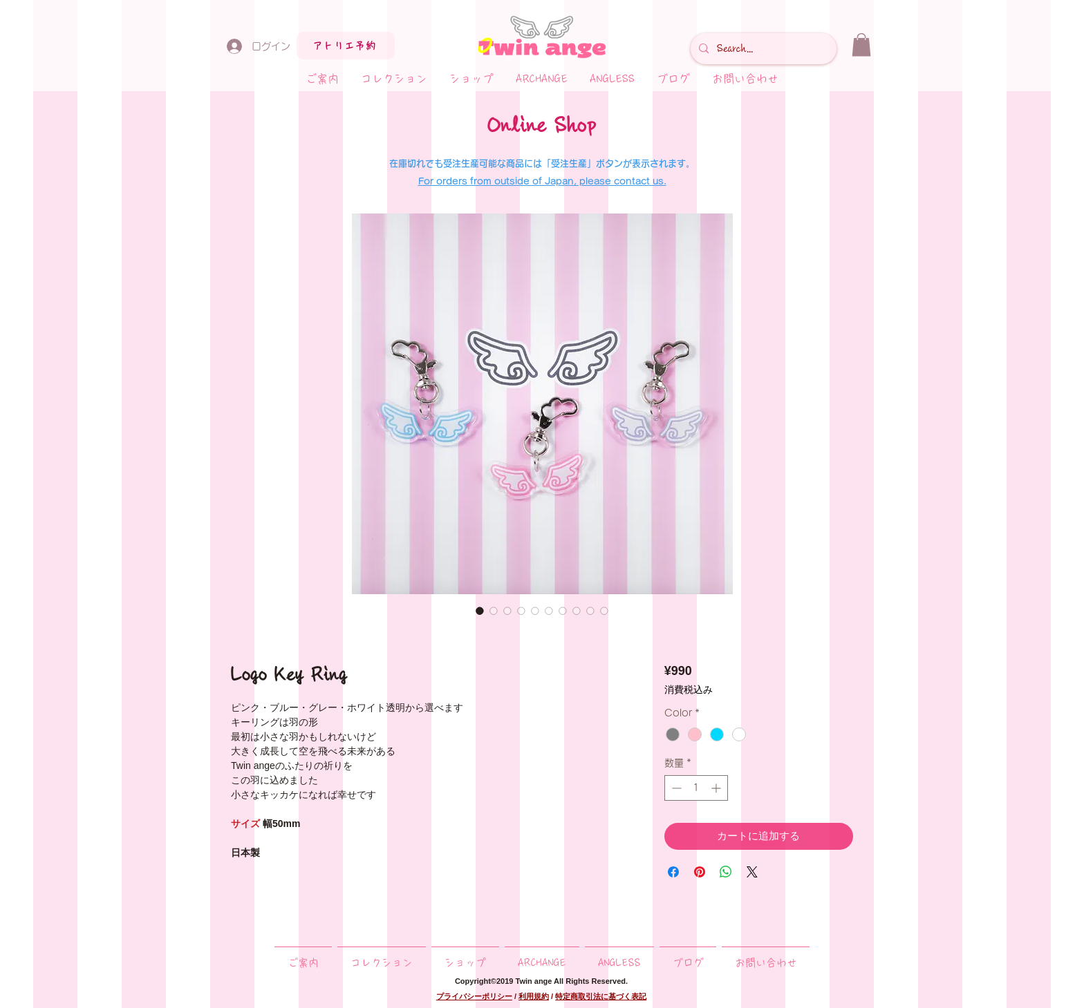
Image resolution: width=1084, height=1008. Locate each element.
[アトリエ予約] (346, 45)
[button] (861, 44)
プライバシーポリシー (474, 996)
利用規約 (533, 996)
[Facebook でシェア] (673, 872)
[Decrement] (675, 788)
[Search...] (762, 48)
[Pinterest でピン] (699, 872)
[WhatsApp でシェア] (726, 872)
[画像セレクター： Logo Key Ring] (480, 611)
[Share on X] (752, 872)
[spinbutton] (696, 788)
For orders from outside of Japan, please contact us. (542, 181)
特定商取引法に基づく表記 (600, 996)
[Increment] (717, 788)
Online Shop (542, 125)
